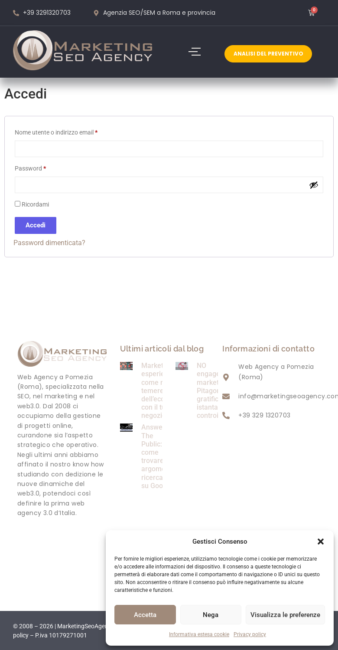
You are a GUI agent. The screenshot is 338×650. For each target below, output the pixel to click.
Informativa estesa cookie (199, 634)
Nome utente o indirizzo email (68, 131)
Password (42, 167)
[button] (320, 541)
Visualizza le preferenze (285, 615)
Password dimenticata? (49, 243)
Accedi (36, 225)
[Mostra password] (313, 185)
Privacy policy (250, 634)
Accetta (145, 615)
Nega (210, 615)
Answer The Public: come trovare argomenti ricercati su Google (157, 456)
